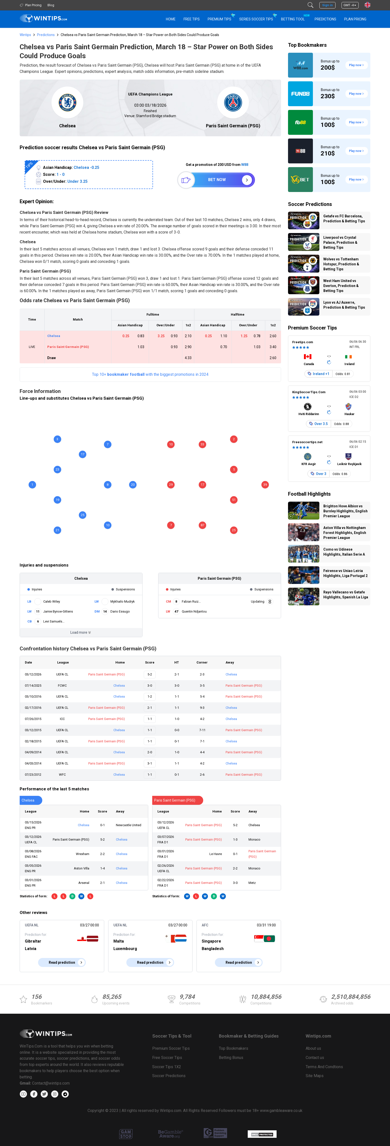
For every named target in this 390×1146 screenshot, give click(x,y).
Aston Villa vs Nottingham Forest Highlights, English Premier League (344, 533)
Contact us (315, 1057)
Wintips (25, 35)
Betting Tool (295, 17)
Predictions (46, 35)
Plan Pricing (355, 19)
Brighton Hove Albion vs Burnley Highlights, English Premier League (345, 511)
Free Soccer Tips (167, 1057)
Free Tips (192, 19)
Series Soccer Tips (256, 19)
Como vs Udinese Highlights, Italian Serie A (344, 551)
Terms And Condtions (324, 1066)
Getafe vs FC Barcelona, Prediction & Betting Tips (344, 218)
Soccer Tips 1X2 (166, 1066)
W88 (244, 165)
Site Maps (315, 1075)
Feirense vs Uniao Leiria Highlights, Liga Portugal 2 (345, 573)
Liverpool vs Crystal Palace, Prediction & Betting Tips (340, 242)
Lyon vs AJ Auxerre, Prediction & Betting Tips (344, 304)
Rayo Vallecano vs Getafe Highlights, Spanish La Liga (345, 594)
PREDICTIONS (325, 19)
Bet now (217, 179)
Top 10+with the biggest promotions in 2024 (150, 374)
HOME (171, 19)
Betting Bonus (231, 1057)
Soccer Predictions (310, 204)
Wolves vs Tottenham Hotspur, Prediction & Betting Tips (341, 264)
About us (313, 1048)
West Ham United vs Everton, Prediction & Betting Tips (341, 286)
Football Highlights (309, 494)
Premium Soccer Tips (312, 328)
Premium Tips (219, 19)
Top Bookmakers (307, 45)
